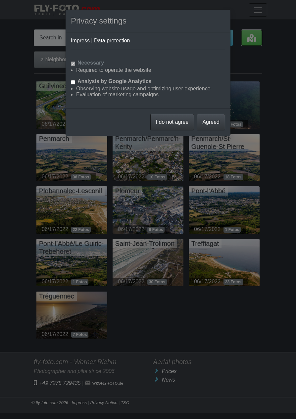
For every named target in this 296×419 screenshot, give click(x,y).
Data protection (112, 40)
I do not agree (172, 122)
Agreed (211, 122)
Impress (80, 40)
